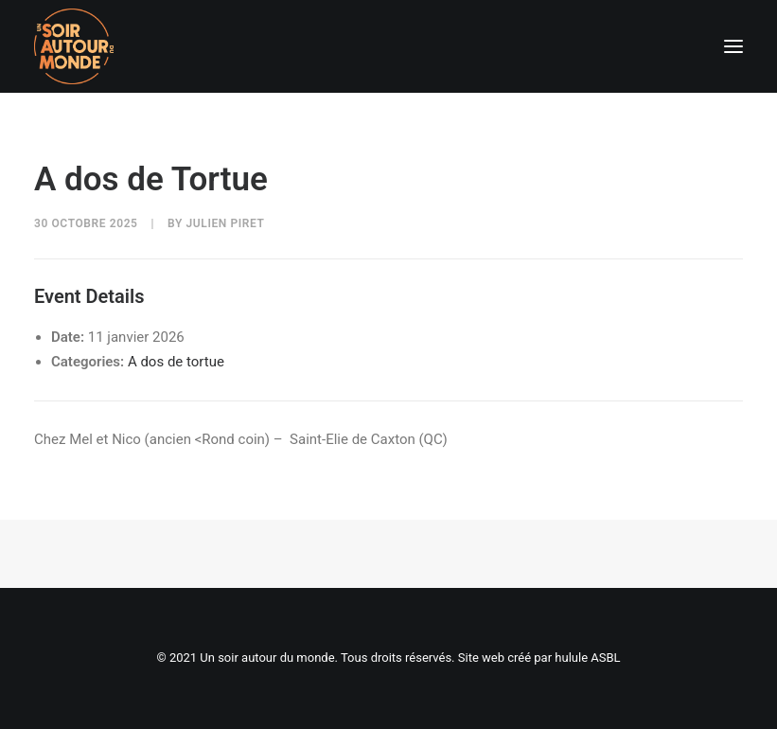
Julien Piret (225, 223)
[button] (733, 46)
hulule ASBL (587, 657)
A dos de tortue (176, 361)
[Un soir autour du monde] (74, 46)
